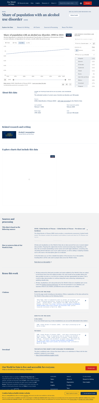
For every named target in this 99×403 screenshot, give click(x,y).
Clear (93, 47)
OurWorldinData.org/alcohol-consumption (14, 85)
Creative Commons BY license (50, 284)
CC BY (26, 85)
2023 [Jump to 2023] (69, 79)
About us (69, 382)
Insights (38, 3)
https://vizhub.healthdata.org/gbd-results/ (47, 358)
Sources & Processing (51, 27)
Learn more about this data (39, 83)
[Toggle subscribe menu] (81, 3)
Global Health (74, 15)
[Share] (66, 84)
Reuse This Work (67, 27)
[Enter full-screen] (70, 84)
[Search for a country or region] (85, 39)
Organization (70, 385)
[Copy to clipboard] (84, 300)
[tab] (7, 43)
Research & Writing (23, 27)
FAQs (25, 389)
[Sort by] (83, 43)
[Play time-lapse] (5, 79)
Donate (88, 3)
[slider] (13, 80)
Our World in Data (11, 3)
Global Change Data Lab (27, 379)
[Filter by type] (85, 54)
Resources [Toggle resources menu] (45, 3)
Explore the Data (7, 27)
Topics (52, 382)
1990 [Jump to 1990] (9, 79)
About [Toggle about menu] (53, 3)
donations (25, 395)
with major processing (64, 101)
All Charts (37, 27)
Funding (69, 388)
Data (32, 3)
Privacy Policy (73, 399)
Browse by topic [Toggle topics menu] (23, 3)
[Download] (63, 84)
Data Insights (86, 385)
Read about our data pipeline (43, 262)
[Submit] (76, 3)
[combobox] (68, 3)
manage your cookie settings (85, 399)
